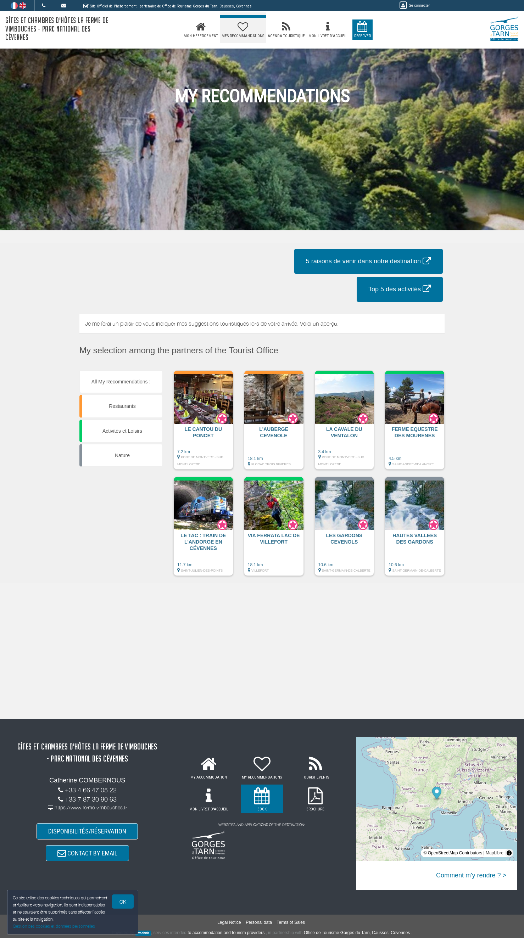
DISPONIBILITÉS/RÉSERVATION (87, 831)
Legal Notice (229, 922)
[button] (203, 423)
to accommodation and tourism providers (226, 932)
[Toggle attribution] (509, 853)
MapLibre (494, 852)
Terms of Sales (291, 922)
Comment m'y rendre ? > (471, 875)
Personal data (259, 922)
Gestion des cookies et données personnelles (54, 926)
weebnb (143, 933)
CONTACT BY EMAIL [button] (87, 853)
